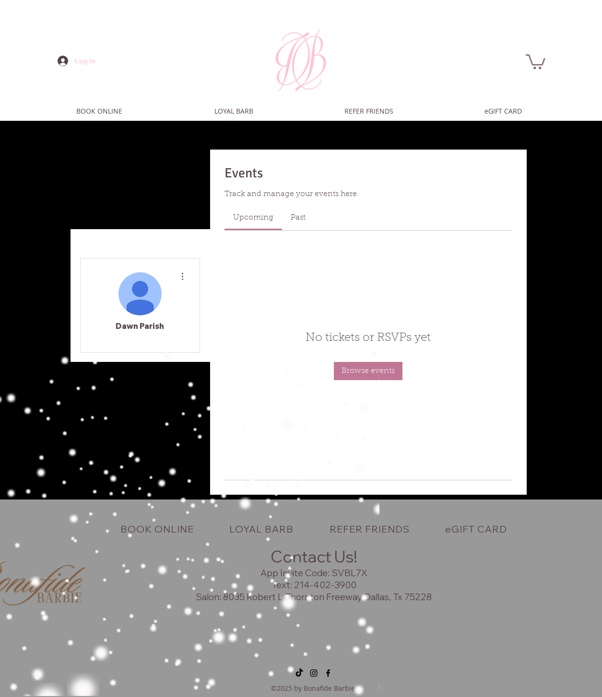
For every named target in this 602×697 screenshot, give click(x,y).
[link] (253, 217)
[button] (535, 61)
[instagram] (314, 673)
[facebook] (328, 673)
